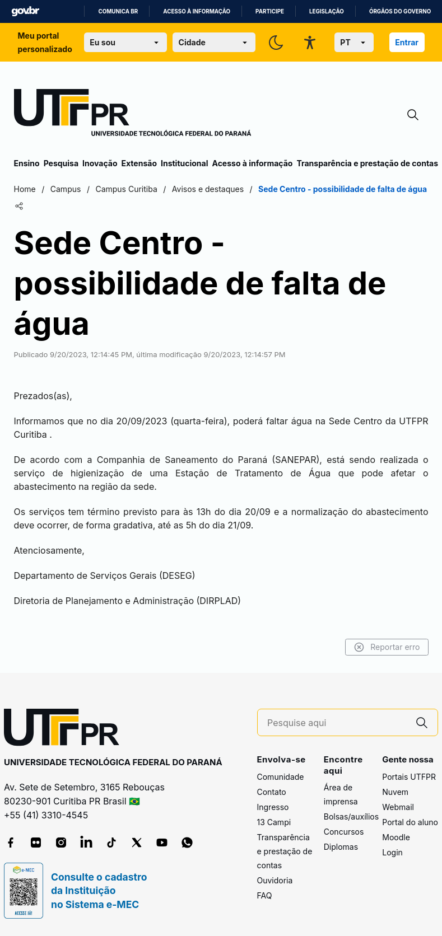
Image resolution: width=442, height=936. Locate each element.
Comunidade (280, 776)
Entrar (406, 42)
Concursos (344, 831)
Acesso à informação (196, 11)
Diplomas (341, 846)
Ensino (27, 163)
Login (392, 852)
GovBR (25, 11)
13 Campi (274, 822)
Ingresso (273, 807)
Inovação (99, 163)
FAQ (264, 895)
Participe (269, 11)
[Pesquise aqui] (336, 723)
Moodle (396, 837)
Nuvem (395, 792)
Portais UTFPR (409, 776)
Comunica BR (118, 11)
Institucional (184, 163)
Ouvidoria (275, 880)
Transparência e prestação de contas (367, 163)
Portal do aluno (410, 822)
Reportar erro (386, 647)
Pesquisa (61, 163)
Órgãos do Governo (400, 11)
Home (25, 189)
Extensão (139, 163)
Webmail (398, 807)
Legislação (326, 11)
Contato (271, 792)
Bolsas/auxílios (351, 816)
